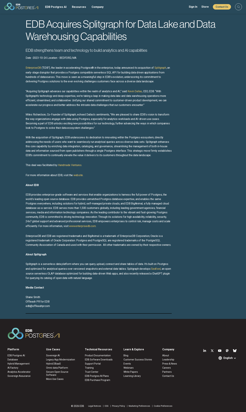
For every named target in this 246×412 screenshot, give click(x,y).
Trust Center (91, 371)
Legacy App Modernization (60, 359)
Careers (166, 367)
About (165, 355)
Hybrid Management (19, 363)
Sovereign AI (53, 355)
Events (127, 363)
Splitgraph (160, 67)
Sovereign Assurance (19, 376)
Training (89, 367)
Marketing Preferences (139, 406)
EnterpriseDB (33, 67)
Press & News (169, 363)
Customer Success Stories (138, 359)
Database (13, 359)
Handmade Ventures (69, 165)
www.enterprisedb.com (82, 226)
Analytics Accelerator (19, 371)
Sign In (193, 6)
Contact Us (222, 6)
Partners (167, 371)
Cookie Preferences (163, 406)
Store (205, 6)
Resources (79, 7)
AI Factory (13, 367)
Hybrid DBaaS (53, 363)
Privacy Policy (118, 406)
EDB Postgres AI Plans (97, 376)
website (78, 175)
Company (98, 7)
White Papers (131, 371)
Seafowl (156, 268)
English (228, 358)
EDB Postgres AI (55, 7)
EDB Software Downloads (99, 359)
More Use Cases (55, 379)
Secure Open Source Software (57, 373)
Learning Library (132, 376)
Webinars (129, 367)
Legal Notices (94, 406)
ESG (106, 406)
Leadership (168, 359)
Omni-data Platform (57, 367)
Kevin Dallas (135, 91)
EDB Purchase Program (97, 380)
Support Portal (93, 363)
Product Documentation (98, 355)
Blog (126, 355)
